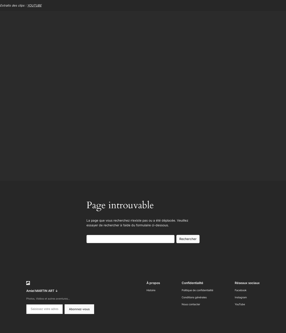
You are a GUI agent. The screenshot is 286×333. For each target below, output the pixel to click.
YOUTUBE (34, 5)
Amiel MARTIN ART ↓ (42, 291)
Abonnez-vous (79, 309)
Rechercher (188, 239)
